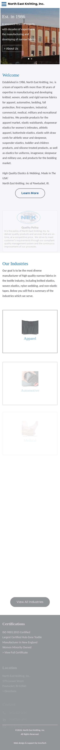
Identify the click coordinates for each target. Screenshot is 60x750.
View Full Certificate (16, 654)
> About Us (12, 49)
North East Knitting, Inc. (34, 730)
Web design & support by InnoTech (30, 742)
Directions (10, 693)
